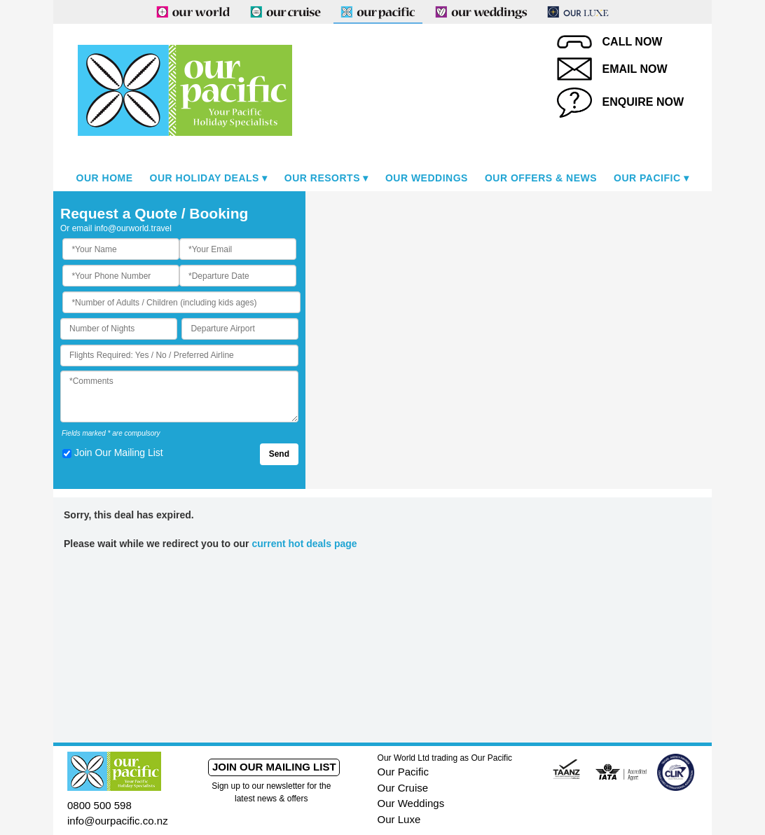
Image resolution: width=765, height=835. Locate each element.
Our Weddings (426, 178)
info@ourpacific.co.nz (117, 821)
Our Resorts (322, 178)
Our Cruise (403, 788)
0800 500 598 (99, 805)
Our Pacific (647, 178)
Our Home (104, 178)
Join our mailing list (274, 767)
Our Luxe (399, 819)
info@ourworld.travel (133, 228)
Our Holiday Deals (204, 178)
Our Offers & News (541, 178)
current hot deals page (304, 543)
